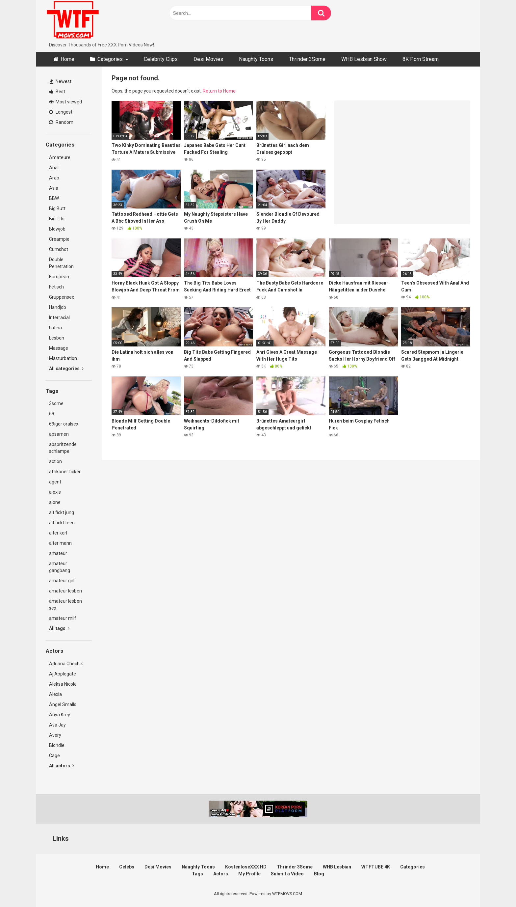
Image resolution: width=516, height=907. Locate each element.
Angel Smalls (62, 704)
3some (56, 403)
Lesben (56, 338)
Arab (54, 177)
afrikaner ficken (65, 471)
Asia (53, 188)
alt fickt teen (62, 522)
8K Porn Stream (420, 59)
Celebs (126, 866)
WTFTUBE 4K (375, 866)
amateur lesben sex (65, 604)
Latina (55, 327)
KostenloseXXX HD (246, 866)
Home (67, 59)
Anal (54, 167)
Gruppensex (61, 297)
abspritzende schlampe (63, 448)
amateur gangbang (59, 567)
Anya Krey (59, 714)
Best (57, 91)
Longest (60, 112)
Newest (60, 81)
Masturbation (63, 358)
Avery (55, 735)
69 (51, 413)
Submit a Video (287, 873)
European (59, 276)
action (55, 461)
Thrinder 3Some (307, 59)
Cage (54, 755)
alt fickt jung (61, 512)
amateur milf (62, 618)
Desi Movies (208, 59)
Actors (220, 873)
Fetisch (56, 286)
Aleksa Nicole (63, 684)
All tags (59, 628)
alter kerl (58, 533)
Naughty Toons (256, 59)
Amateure (59, 157)
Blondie (56, 745)
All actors (61, 765)
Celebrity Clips (161, 59)
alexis (55, 492)
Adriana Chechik (66, 663)
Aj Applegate (62, 673)
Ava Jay (57, 725)
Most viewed (65, 101)
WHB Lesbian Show (364, 59)
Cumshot (58, 249)
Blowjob (57, 229)
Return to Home (219, 91)
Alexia (55, 694)
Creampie (59, 239)
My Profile (249, 873)
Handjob (57, 307)
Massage (58, 348)
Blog (319, 873)
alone (55, 502)
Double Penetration (61, 263)
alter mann (60, 543)
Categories (110, 59)
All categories (66, 368)
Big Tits (56, 218)
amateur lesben (65, 590)
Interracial (59, 317)
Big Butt (57, 208)
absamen (59, 434)
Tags (197, 873)
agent (55, 481)
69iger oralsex (63, 423)
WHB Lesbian (337, 866)
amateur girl (61, 580)
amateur (58, 553)
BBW (54, 198)
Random (61, 122)
